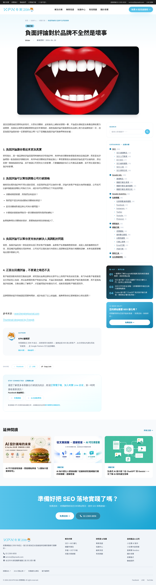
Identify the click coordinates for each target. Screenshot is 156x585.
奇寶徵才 (14, 2)
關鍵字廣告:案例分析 (124, 189)
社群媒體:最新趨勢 (123, 201)
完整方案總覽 (70, 553)
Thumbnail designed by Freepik (18, 320)
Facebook (18, 366)
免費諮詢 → (129, 322)
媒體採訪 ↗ (7, 571)
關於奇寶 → (22, 350)
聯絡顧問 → (32, 350)
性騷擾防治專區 (33, 571)
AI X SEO (120, 160)
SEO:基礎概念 (122, 152)
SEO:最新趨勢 (122, 163)
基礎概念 (120, 178)
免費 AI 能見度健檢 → (141, 9)
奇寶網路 (16, 398)
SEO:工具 (120, 167)
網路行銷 (42, 20)
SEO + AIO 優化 (71, 543)
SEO (114, 149)
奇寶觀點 (120, 231)
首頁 (26, 20)
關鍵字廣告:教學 (123, 182)
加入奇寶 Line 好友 (74, 385)
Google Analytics (119, 194)
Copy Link (46, 366)
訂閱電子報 (32, 2)
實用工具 (116, 253)
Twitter (119, 212)
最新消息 (99, 550)
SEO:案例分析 (122, 170)
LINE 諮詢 (150, 2)
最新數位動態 (121, 234)
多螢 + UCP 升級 (71, 550)
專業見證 (70, 9)
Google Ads (117, 175)
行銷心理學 (121, 241)
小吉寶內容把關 (133, 546)
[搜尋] (147, 131)
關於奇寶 (6, 2)
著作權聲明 (45, 571)
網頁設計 (116, 223)
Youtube (120, 215)
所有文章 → (148, 430)
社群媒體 (116, 197)
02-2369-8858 (88, 515)
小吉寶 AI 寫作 (132, 543)
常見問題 (93, 9)
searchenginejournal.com (26, 313)
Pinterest (120, 219)
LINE (32, 366)
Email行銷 (120, 245)
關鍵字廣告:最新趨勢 (124, 185)
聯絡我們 (23, 2)
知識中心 (82, 9)
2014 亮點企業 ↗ (19, 571)
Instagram (120, 208)
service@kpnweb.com (136, 2)
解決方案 (59, 9)
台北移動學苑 (34, 398)
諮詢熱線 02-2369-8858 (118, 2)
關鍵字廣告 (69, 546)
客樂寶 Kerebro (133, 550)
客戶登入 (42, 2)
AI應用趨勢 (120, 238)
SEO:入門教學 (122, 156)
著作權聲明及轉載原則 (52, 405)
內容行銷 (120, 248)
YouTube (150, 580)
